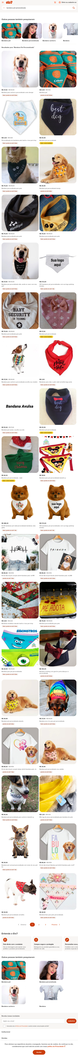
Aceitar (39, 1052)
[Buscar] (39, 8)
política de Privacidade (56, 1046)
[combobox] (4, 8)
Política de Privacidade (22, 1026)
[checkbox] (4, 1026)
